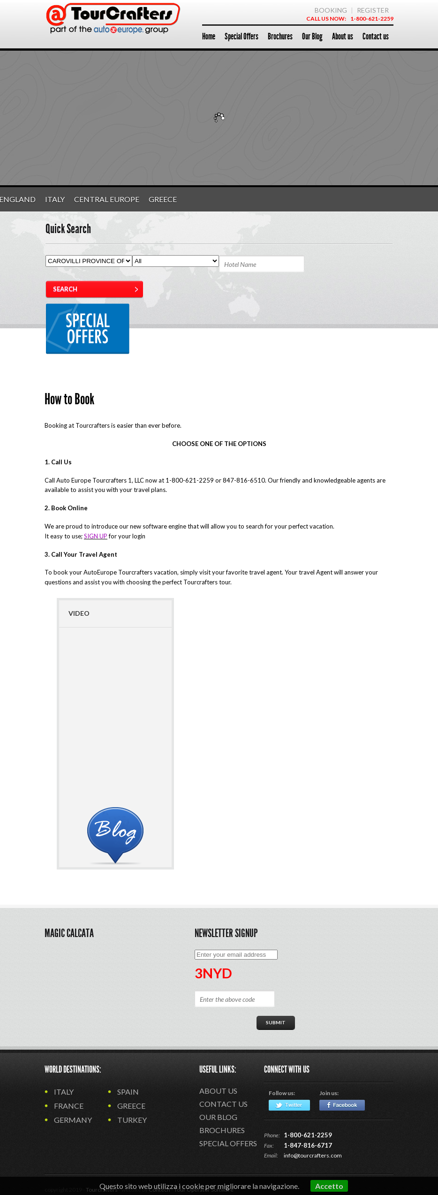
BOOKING (331, 10)
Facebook (342, 1105)
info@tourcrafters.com (313, 1155)
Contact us (223, 1103)
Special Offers (228, 1143)
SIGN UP (95, 536)
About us (218, 1090)
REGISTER (373, 10)
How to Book (69, 399)
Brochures (222, 1130)
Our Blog (218, 1116)
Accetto (329, 1185)
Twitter (289, 1105)
